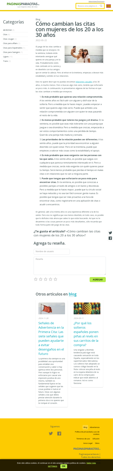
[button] (52, 466)
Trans (7, 61)
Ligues (7, 56)
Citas (6, 34)
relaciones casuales (84, 81)
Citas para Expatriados (14, 48)
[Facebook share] (110, 238)
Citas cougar (10, 39)
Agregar (98, 279)
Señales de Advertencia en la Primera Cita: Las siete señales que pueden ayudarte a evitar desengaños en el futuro (51, 338)
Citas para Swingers (13, 52)
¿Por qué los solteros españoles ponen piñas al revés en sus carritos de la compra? (86, 334)
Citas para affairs (11, 43)
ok (64, 466)
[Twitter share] (110, 233)
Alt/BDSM (8, 30)
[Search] (101, 6)
